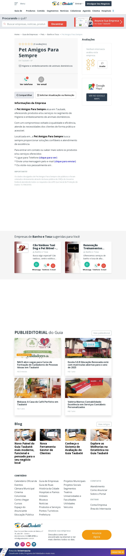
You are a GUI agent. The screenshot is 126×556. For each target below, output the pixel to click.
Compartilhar (24, 95)
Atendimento (97, 486)
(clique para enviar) (65, 161)
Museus (43, 499)
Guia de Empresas (30, 34)
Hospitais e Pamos (49, 492)
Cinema (96, 10)
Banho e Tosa (53, 34)
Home (17, 34)
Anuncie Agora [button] (96, 534)
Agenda (87, 10)
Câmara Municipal (24, 488)
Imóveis (43, 496)
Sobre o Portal (98, 493)
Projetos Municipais (75, 481)
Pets (42, 34)
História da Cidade (49, 488)
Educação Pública (24, 514)
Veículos (68, 507)
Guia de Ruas (46, 484)
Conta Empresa (98, 504)
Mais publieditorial (101, 333)
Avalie (102, 65)
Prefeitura (44, 514)
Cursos (18, 503)
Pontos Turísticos (48, 510)
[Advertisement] (63, 208)
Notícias (64, 10)
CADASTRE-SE (117, 552)
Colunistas (75, 10)
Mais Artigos (104, 424)
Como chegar (21, 499)
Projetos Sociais (72, 484)
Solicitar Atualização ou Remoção (55, 95)
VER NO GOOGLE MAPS (97, 97)
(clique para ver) (48, 157)
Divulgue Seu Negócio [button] (98, 3)
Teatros (68, 492)
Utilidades (69, 503)
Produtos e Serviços (50, 507)
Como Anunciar (98, 490)
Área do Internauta (100, 508)
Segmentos (52, 10)
